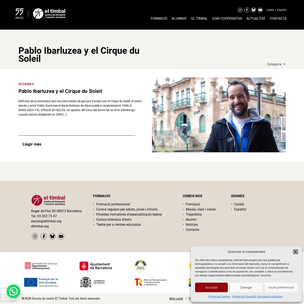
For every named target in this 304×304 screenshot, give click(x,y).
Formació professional (113, 204)
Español (281, 9)
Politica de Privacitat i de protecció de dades (257, 296)
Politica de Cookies (219, 296)
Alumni (191, 219)
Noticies (192, 225)
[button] (295, 252)
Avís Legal (176, 298)
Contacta (278, 19)
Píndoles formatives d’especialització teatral (129, 214)
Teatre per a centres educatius (118, 225)
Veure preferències (281, 287)
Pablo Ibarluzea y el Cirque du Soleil (60, 91)
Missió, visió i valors (201, 209)
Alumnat (179, 19)
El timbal (199, 19)
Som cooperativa (227, 19)
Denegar (246, 287)
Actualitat (256, 19)
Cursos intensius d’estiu (114, 219)
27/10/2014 (26, 84)
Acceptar (211, 287)
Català (270, 9)
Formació (159, 19)
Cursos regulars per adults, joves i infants (126, 209)
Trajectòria (194, 214)
